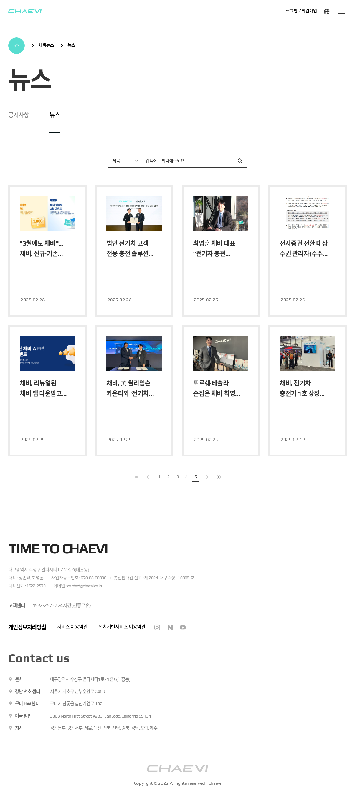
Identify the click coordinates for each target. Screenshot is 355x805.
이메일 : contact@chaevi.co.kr (77, 586)
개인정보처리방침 (27, 627)
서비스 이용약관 (72, 627)
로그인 (292, 11)
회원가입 (309, 11)
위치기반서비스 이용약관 (121, 627)
